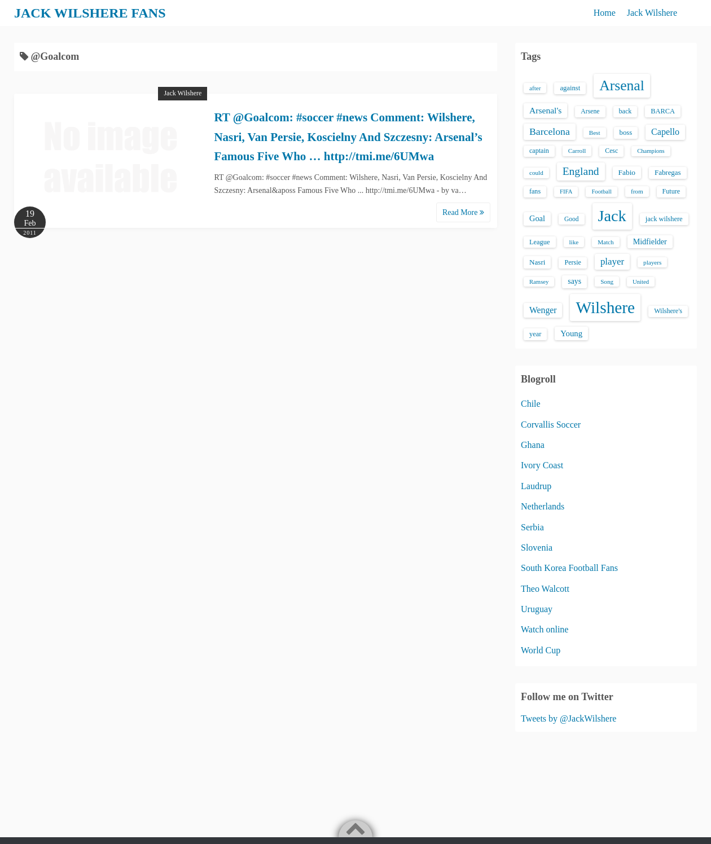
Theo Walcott (545, 589)
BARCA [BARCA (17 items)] (663, 111)
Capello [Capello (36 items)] (665, 132)
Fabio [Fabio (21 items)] (626, 172)
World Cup (540, 650)
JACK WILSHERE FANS (90, 13)
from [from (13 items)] (637, 191)
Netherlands (542, 506)
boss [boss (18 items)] (626, 133)
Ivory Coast (542, 465)
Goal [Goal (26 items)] (537, 218)
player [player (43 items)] (612, 261)
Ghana (533, 445)
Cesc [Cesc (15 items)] (611, 151)
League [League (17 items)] (539, 242)
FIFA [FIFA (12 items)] (566, 191)
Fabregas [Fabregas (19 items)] (668, 173)
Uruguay (536, 609)
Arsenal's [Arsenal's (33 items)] (545, 110)
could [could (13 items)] (536, 172)
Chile (531, 403)
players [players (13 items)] (652, 262)
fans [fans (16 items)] (535, 191)
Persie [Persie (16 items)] (572, 262)
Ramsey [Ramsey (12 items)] (538, 282)
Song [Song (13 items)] (606, 281)
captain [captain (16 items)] (539, 151)
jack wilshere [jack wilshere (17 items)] (664, 219)
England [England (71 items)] (581, 171)
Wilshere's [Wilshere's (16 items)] (668, 311)
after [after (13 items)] (535, 88)
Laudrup (536, 486)
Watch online (544, 629)
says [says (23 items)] (574, 281)
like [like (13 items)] (574, 242)
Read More (463, 212)
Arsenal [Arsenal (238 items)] (621, 85)
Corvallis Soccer (551, 424)
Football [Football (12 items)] (601, 191)
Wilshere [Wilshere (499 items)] (605, 307)
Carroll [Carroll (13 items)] (577, 150)
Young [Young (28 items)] (571, 333)
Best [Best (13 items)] (594, 132)
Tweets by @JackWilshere (568, 718)
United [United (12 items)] (641, 282)
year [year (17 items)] (535, 334)
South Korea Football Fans (569, 568)
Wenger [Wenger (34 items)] (542, 310)
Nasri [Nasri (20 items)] (537, 262)
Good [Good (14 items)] (571, 219)
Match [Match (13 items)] (605, 242)
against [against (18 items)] (570, 88)
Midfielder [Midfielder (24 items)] (650, 241)
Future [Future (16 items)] (671, 191)
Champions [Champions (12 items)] (651, 151)
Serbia (532, 527)
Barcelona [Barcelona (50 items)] (549, 131)
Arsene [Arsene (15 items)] (590, 111)
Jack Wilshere (652, 12)
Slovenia (536, 547)
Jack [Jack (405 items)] (612, 216)
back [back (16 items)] (625, 111)
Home (605, 12)
